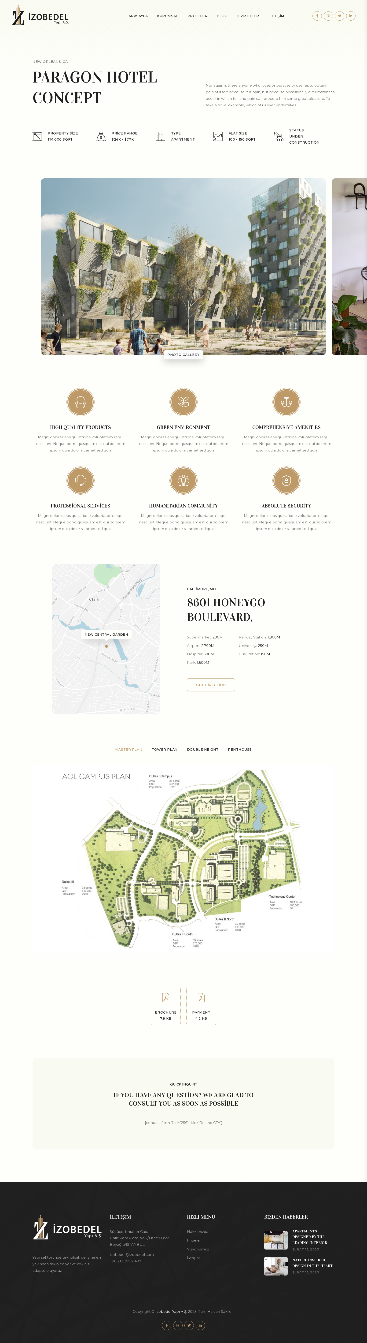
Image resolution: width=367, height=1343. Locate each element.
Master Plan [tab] (128, 749)
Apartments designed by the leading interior (309, 1237)
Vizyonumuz (198, 1249)
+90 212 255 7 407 (125, 1261)
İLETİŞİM (276, 16)
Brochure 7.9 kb (165, 1007)
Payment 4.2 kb (201, 1007)
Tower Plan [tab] (165, 749)
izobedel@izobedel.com (132, 1254)
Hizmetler (248, 16)
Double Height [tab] (203, 749)
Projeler (197, 16)
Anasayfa (138, 16)
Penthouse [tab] (240, 749)
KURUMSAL (167, 16)
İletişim (193, 1258)
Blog (222, 16)
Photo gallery (183, 355)
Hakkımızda (197, 1231)
